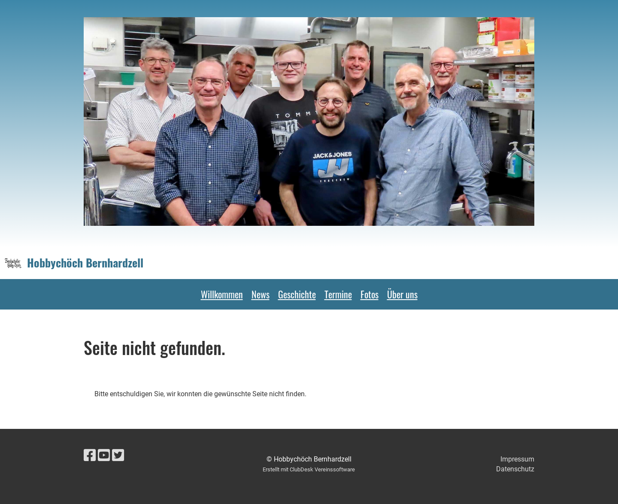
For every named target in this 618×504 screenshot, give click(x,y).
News (260, 294)
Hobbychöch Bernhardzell (85, 262)
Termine (338, 294)
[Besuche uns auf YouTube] (104, 455)
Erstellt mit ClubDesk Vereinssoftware (309, 469)
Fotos (369, 294)
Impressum (517, 459)
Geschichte (297, 294)
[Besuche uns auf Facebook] (90, 455)
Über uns (402, 294)
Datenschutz (515, 469)
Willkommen (222, 294)
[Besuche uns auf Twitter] (118, 455)
